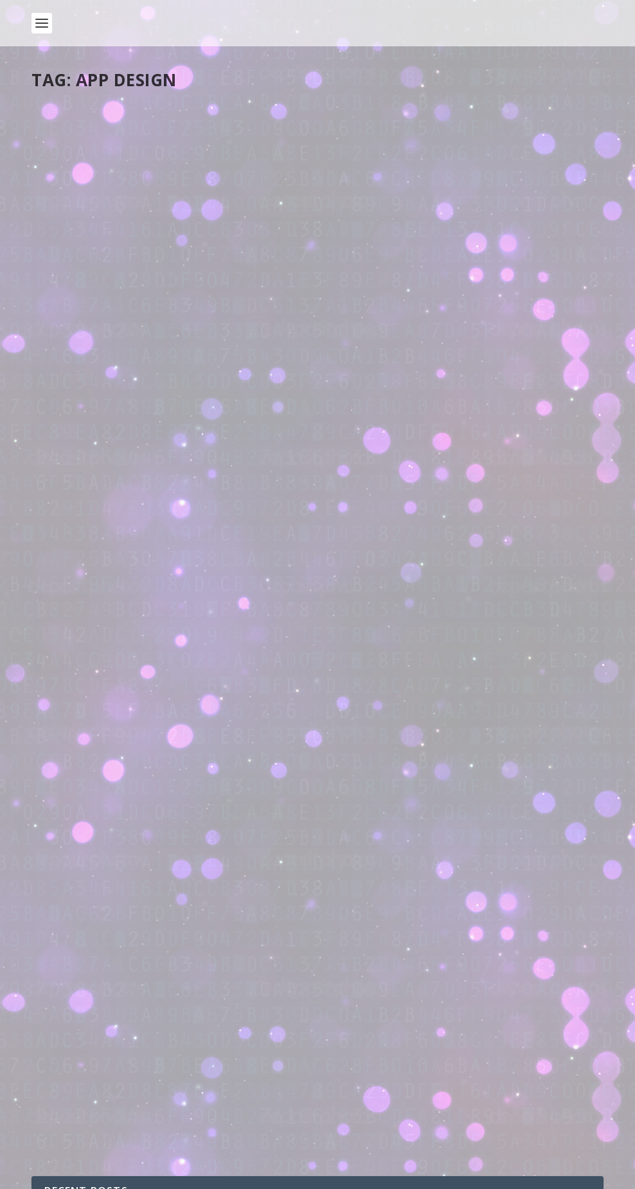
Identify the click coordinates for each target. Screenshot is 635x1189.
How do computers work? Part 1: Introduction (186, 1064)
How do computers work (184, 972)
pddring (70, 151)
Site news (155, 920)
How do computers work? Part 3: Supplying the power (203, 960)
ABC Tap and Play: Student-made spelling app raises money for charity (167, 451)
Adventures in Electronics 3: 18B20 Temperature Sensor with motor (234, 751)
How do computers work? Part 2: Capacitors (181, 1012)
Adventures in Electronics (176, 659)
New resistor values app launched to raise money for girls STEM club (450, 411)
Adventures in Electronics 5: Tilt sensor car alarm (193, 647)
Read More (78, 248)
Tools (154, 151)
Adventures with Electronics (145, 907)
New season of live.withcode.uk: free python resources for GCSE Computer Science (268, 1116)
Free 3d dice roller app (404, 257)
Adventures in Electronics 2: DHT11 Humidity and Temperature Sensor (240, 803)
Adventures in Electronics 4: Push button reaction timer (208, 699)
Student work (172, 477)
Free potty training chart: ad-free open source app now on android (164, 124)
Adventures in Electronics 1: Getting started (181, 855)
